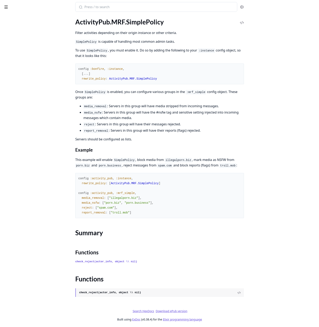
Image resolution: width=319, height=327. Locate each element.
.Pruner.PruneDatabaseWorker (24, 63)
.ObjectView (11, 173)
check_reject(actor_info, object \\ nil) (137, 261)
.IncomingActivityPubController (25, 162)
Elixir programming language (212, 319)
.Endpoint (9, 146)
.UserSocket (11, 228)
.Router (8, 217)
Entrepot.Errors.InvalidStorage (24, 297)
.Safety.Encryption (15, 85)
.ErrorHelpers (12, 151)
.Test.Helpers (12, 102)
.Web (6, 124)
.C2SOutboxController (19, 140)
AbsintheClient (13, 247)
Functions (14, 45)
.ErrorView (10, 157)
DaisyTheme (11, 264)
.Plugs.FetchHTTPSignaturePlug (25, 189)
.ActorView (11, 135)
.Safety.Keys (11, 96)
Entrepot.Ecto (12, 280)
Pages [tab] (7, 18)
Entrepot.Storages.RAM (19, 319)
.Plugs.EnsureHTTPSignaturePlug (26, 184)
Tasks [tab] (44, 18)
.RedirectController (16, 211)
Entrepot (9, 275)
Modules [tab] (24, 18)
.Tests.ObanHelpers (16, 113)
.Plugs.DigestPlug (15, 178)
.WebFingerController (18, 233)
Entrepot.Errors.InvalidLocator (24, 291)
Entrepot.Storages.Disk (19, 313)
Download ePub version (202, 311)
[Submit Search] (110, 7)
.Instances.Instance (16, 22)
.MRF (6, 27)
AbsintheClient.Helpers (19, 253)
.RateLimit (10, 74)
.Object (8, 52)
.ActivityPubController (19, 129)
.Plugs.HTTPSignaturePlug (21, 195)
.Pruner (8, 58)
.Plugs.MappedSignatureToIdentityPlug (29, 200)
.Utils (6, 118)
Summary (13, 40)
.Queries (9, 69)
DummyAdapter (14, 269)
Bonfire (19, 5)
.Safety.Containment (17, 80)
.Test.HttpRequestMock (19, 107)
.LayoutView (11, 168)
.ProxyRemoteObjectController (25, 206)
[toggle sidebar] (55, 6)
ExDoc (167, 319)
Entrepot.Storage (15, 308)
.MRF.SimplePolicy (16, 33)
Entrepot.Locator (15, 302)
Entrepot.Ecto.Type (16, 286)
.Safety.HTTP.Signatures (19, 91)
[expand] (57, 23)
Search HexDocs (174, 311)
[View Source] (270, 293)
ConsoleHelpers (14, 258)
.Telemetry (10, 222)
